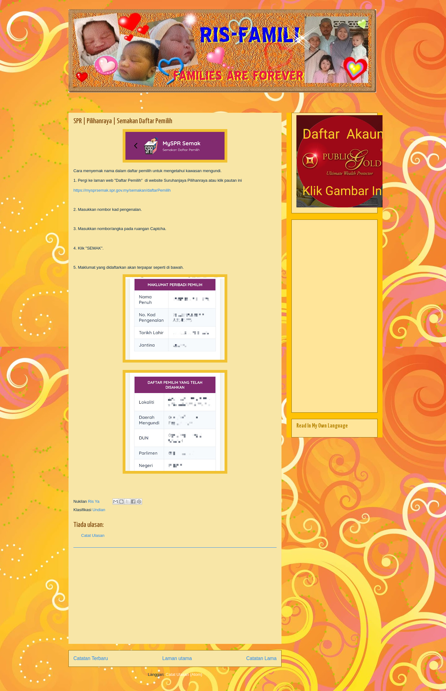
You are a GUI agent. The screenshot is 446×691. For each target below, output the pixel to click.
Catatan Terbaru (90, 658)
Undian (98, 509)
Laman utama (177, 658)
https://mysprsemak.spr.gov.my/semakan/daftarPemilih (122, 190)
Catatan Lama (261, 658)
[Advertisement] (175, 595)
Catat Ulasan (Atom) (184, 674)
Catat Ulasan (92, 535)
